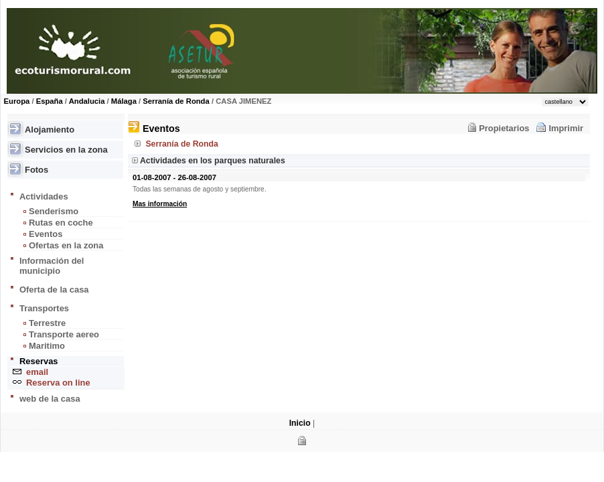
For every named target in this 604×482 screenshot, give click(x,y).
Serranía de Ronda (176, 101)
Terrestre (47, 323)
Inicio (300, 423)
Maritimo (47, 346)
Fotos (36, 170)
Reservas (38, 361)
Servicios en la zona (66, 150)
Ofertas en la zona (66, 245)
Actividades (43, 196)
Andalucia (87, 101)
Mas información (160, 204)
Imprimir (565, 128)
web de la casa (49, 399)
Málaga (124, 101)
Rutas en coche (61, 223)
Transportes (44, 308)
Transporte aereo (64, 334)
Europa (17, 101)
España (49, 101)
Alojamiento (49, 130)
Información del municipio (51, 266)
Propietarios (504, 128)
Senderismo (53, 211)
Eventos (45, 234)
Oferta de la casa (54, 290)
